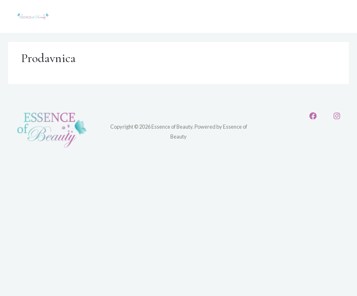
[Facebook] (313, 116)
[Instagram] (337, 116)
